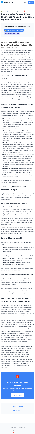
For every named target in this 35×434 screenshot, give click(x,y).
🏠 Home (3, 11)
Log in (25, 2)
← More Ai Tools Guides (17, 406)
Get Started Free (17, 395)
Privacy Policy (13, 427)
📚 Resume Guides (11, 11)
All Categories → (17, 410)
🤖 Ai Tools (19, 11)
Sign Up (31, 2)
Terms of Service (21, 427)
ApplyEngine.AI (7, 2)
